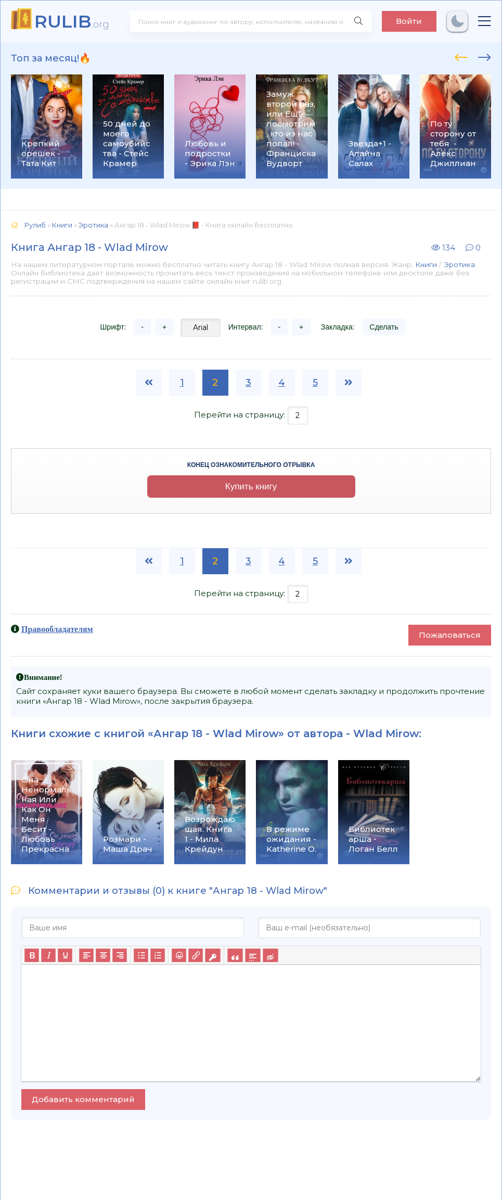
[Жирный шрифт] (31, 955)
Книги (426, 264)
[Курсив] (48, 955)
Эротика (459, 264)
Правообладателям (57, 629)
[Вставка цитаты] (234, 955)
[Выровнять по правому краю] (119, 955)
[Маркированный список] (141, 955)
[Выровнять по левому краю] (86, 955)
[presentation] (461, 55)
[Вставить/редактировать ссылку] (195, 955)
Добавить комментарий (83, 1099)
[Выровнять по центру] (103, 955)
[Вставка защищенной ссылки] (212, 955)
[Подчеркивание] (65, 955)
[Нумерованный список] (157, 955)
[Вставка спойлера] (252, 955)
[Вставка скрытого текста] (270, 955)
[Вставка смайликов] (179, 955)
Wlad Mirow (386, 733)
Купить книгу (251, 486)
